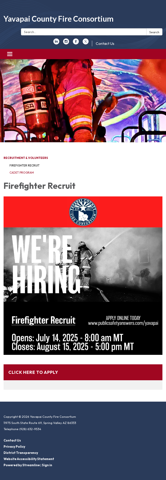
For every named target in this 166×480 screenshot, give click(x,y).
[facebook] (76, 43)
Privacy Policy (14, 446)
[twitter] (86, 43)
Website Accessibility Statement (29, 459)
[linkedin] (56, 43)
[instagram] (66, 43)
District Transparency (21, 453)
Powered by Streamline (22, 465)
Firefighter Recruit (25, 165)
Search (154, 32)
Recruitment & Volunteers (26, 158)
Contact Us (105, 43)
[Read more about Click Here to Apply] (83, 377)
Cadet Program (22, 172)
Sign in (47, 465)
